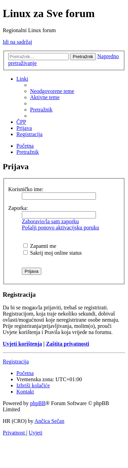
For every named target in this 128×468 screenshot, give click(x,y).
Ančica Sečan (49, 421)
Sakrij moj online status (52, 253)
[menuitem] (52, 91)
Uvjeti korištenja (22, 344)
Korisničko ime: (26, 189)
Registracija (16, 361)
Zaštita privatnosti (67, 344)
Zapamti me (39, 246)
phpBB (37, 403)
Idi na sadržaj (17, 42)
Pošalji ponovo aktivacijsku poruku (60, 227)
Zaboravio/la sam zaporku (50, 221)
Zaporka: (18, 208)
